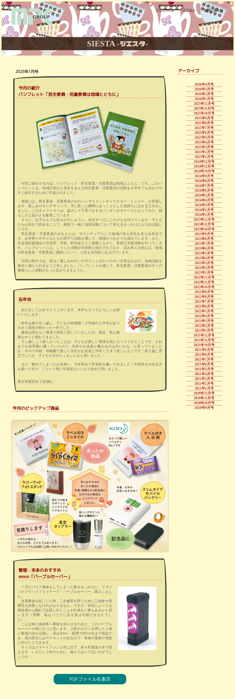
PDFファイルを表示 (90, 679)
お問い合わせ (213, 10)
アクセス (189, 10)
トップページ (165, 10)
